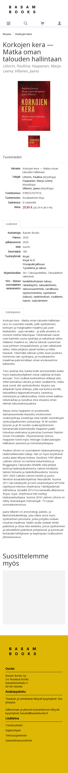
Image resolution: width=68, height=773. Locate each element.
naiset (26, 300)
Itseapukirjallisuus (34, 264)
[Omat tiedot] (59, 23)
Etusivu (7, 34)
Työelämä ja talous (34, 268)
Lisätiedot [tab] (11, 224)
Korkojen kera (23, 34)
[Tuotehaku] (25, 23)
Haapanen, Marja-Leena (37, 180)
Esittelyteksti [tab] (13, 312)
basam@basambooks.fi (34, 713)
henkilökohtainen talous (37, 281)
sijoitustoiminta (32, 293)
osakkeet (57, 296)
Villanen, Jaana (31, 188)
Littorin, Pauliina (32, 177)
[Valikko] (8, 23)
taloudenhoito (47, 285)
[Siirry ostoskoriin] (42, 23)
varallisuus (51, 289)
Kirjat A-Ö (29, 260)
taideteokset (42, 296)
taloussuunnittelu (33, 289)
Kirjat (26, 256)
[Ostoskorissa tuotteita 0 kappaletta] (42, 24)
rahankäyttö (30, 285)
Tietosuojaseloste (16, 735)
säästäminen (40, 300)
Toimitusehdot (14, 725)
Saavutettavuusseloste (18, 740)
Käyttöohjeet (13, 730)
